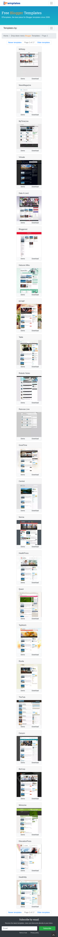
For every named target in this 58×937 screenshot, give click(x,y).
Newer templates (15, 42)
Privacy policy (35, 933)
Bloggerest (23, 229)
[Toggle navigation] (51, 3)
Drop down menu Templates (25, 36)
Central (22, 481)
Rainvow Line (24, 409)
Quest (21, 589)
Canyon (22, 733)
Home (5, 36)
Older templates (43, 42)
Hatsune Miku (24, 265)
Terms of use (23, 933)
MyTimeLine (24, 121)
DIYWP (22, 301)
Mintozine (22, 805)
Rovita (21, 661)
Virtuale (22, 157)
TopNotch (22, 625)
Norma (21, 517)
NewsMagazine (25, 85)
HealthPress (24, 553)
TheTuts (22, 697)
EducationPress (25, 841)
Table (21, 337)
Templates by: (10, 28)
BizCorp (22, 769)
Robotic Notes (24, 373)
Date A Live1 (24, 193)
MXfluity (22, 49)
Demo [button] (23, 79)
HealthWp (23, 877)
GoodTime (23, 445)
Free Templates (22, 12)
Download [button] (35, 79)
